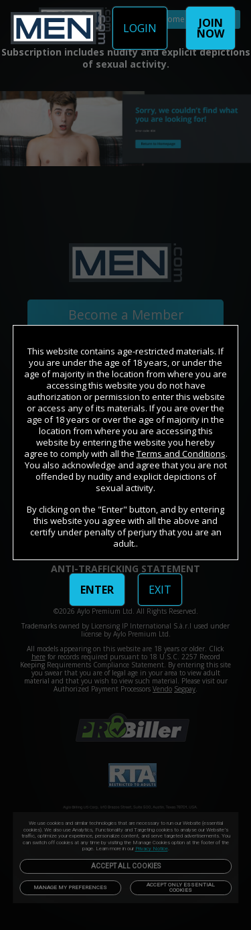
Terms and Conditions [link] (181, 454)
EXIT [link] (160, 589)
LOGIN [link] (140, 28)
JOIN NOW (210, 28)
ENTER (97, 589)
